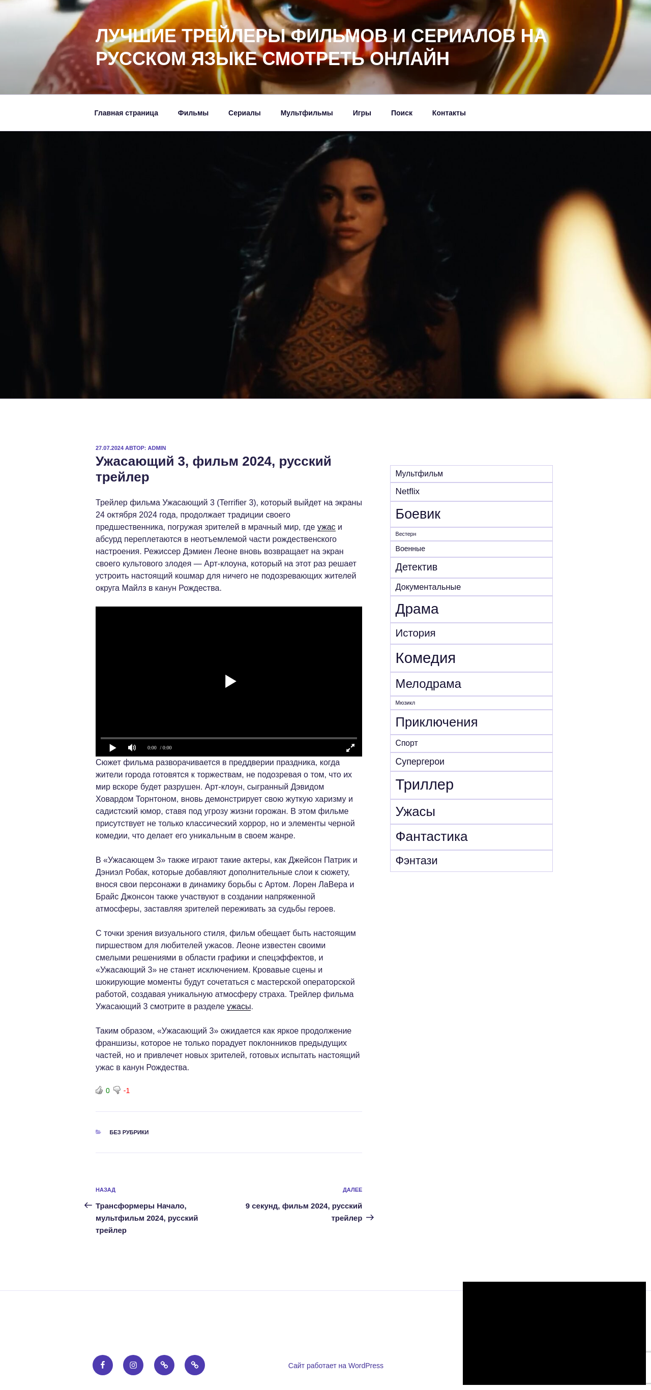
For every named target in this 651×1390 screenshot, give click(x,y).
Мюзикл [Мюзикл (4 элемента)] (406, 703)
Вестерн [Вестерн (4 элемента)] (406, 534)
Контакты (449, 113)
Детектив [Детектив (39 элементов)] (417, 566)
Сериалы (244, 113)
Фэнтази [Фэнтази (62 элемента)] (417, 860)
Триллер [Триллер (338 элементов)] (425, 784)
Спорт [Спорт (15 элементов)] (407, 743)
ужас (326, 527)
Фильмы (193, 113)
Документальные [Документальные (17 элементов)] (428, 586)
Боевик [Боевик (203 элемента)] (418, 514)
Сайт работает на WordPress (335, 1366)
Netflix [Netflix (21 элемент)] (408, 491)
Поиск (401, 113)
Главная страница (126, 113)
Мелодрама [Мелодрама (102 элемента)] (428, 683)
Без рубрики (129, 1132)
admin (157, 448)
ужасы (239, 1006)
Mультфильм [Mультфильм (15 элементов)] (419, 473)
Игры (362, 113)
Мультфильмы (307, 113)
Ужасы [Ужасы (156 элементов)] (415, 811)
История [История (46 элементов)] (416, 633)
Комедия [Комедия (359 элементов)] (426, 657)
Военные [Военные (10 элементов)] (410, 549)
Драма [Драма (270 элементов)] (417, 609)
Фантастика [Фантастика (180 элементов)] (432, 836)
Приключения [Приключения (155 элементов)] (437, 722)
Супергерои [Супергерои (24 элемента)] (420, 762)
